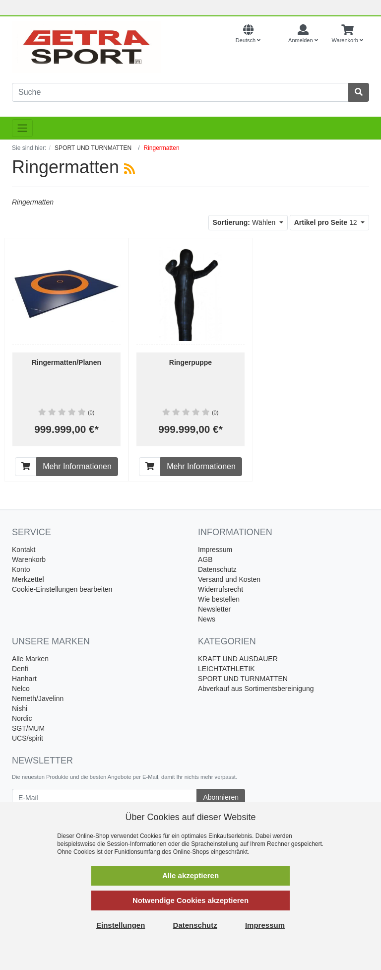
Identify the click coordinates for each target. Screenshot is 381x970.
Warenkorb (29, 559)
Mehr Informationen (77, 466)
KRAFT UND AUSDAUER (238, 659)
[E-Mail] (104, 797)
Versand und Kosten (229, 579)
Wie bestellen (219, 599)
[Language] (248, 34)
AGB (205, 559)
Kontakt (23, 550)
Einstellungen (120, 925)
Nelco (21, 689)
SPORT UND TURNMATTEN (243, 679)
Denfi (20, 669)
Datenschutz (217, 569)
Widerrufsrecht (220, 589)
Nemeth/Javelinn (38, 698)
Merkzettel (28, 579)
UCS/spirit (27, 738)
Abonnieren (221, 797)
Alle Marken (30, 659)
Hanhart (24, 679)
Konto (21, 569)
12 (326, 222)
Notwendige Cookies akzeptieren (190, 900)
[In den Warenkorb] (26, 466)
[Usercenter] (303, 34)
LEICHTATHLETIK (226, 669)
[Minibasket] (347, 34)
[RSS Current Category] (129, 169)
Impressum (215, 550)
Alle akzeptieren (190, 875)
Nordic (22, 718)
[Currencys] (274, 34)
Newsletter (214, 609)
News (206, 619)
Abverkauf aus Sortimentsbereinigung (256, 689)
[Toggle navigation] (22, 128)
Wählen (245, 222)
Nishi (19, 708)
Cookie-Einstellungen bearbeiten (62, 589)
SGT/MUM (28, 728)
